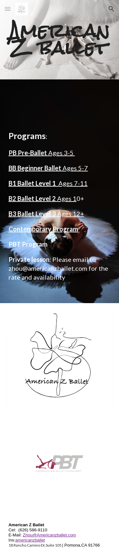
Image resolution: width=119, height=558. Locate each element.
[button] (7, 8)
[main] (59, 40)
